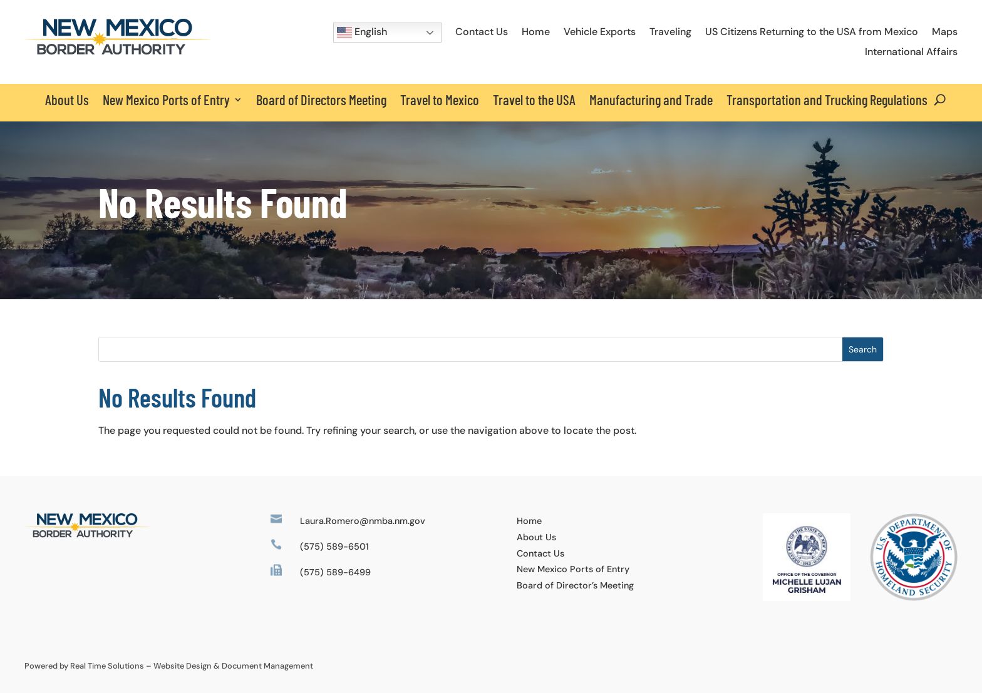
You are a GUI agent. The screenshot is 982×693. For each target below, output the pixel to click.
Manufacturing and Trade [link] (651, 99)
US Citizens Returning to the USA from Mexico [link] (811, 31)
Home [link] (536, 31)
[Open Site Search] (939, 99)
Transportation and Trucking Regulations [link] (827, 99)
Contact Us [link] (481, 31)
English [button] (362, 32)
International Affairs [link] (911, 51)
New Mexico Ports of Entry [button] (166, 99)
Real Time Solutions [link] (107, 665)
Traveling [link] (670, 31)
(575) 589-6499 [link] (335, 572)
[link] (117, 51)
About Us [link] (67, 99)
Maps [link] (945, 31)
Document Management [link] (267, 665)
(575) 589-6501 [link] (334, 546)
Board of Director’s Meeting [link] (575, 585)
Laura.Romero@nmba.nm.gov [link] (362, 520)
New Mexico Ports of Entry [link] (573, 569)
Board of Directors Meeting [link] (321, 99)
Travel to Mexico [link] (439, 99)
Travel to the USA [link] (534, 99)
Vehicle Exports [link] (600, 31)
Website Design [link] (182, 665)
